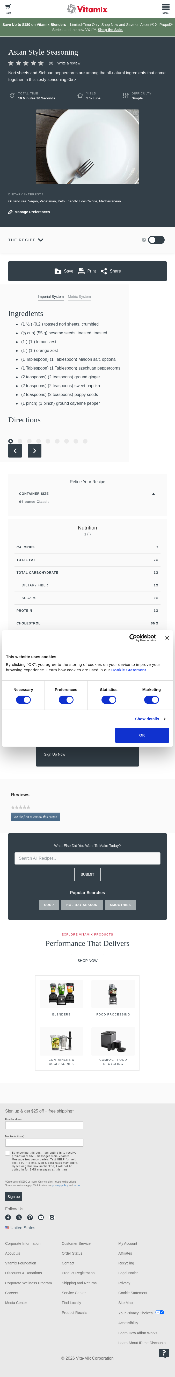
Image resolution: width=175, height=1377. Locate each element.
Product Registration (78, 1273)
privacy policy (60, 1185)
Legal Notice (128, 1273)
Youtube (41, 1217)
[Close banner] (167, 638)
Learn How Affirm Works (137, 1333)
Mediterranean (110, 201)
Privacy (124, 1283)
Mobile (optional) (14, 1136)
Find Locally (71, 1303)
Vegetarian (48, 201)
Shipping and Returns (79, 1283)
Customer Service (76, 1243)
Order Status (72, 1253)
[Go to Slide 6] (57, 441)
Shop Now (87, 961)
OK (142, 735)
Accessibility (128, 1323)
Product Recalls (74, 1312)
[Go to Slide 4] (38, 441)
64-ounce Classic (34, 502)
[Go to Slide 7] (66, 441)
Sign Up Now (54, 754)
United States (22, 1228)
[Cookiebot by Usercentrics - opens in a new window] (133, 638)
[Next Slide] (34, 451)
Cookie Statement (128, 670)
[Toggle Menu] (166, 8)
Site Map (125, 1303)
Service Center (74, 1293)
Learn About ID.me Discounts (141, 1343)
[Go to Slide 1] (10, 441)
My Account (127, 1243)
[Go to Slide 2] (20, 441)
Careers (11, 1293)
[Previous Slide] (15, 451)
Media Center (16, 1303)
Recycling (126, 1263)
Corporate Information (22, 1243)
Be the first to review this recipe (37, 817)
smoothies (120, 905)
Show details (147, 719)
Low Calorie (88, 201)
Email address (13, 1119)
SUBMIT (87, 874)
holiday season (82, 905)
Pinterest (30, 1217)
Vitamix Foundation (20, 1263)
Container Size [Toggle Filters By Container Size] (34, 494)
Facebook (8, 1217)
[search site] (87, 858)
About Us (12, 1253)
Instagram (52, 1217)
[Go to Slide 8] (76, 441)
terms (77, 1185)
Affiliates (125, 1253)
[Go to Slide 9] (85, 441)
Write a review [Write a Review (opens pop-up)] (68, 63)
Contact (68, 1263)
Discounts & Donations (23, 1273)
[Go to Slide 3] (29, 441)
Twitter (19, 1217)
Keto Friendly (67, 201)
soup (49, 905)
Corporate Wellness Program (28, 1283)
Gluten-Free (17, 201)
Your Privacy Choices (135, 1313)
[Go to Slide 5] (48, 441)
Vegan (33, 201)
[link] (32, 63)
